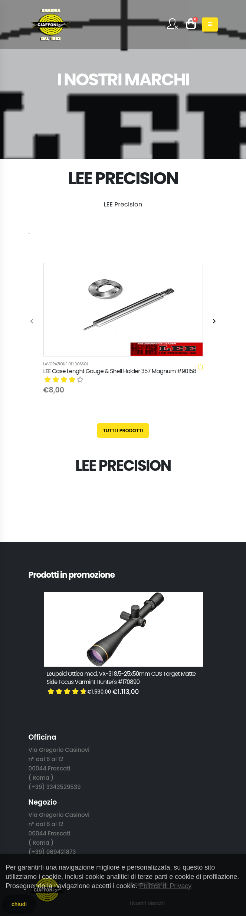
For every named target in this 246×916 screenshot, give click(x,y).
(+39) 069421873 (52, 749)
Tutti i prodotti (123, 327)
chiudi (19, 904)
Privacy (147, 838)
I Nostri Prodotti (146, 781)
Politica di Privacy (165, 886)
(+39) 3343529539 (55, 684)
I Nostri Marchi (146, 800)
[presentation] (32, 270)
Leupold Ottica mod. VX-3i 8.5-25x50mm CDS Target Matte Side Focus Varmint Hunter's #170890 (121, 575)
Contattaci (147, 819)
